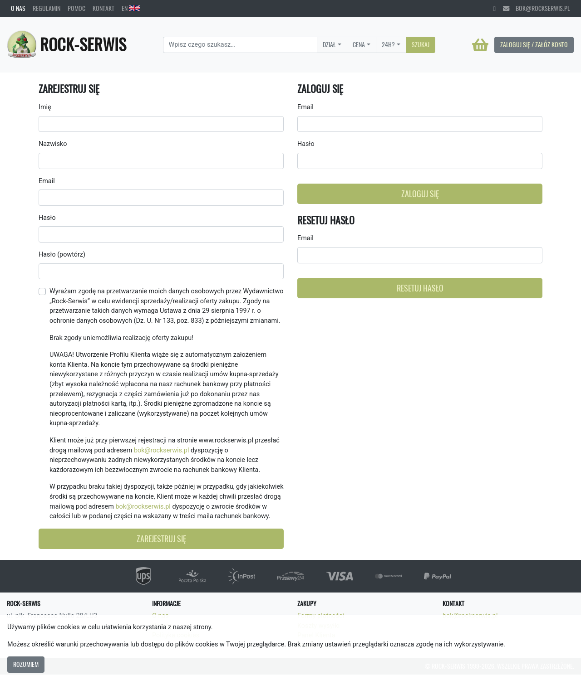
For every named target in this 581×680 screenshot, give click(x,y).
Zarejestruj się (161, 538)
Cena (359, 44)
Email (47, 181)
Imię (45, 107)
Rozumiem (26, 664)
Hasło (47, 218)
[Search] (240, 45)
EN (131, 8)
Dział (329, 44)
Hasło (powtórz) (62, 254)
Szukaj (420, 44)
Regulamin (46, 8)
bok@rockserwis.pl (536, 8)
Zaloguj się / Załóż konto (534, 44)
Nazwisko (53, 144)
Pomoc (76, 8)
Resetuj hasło (420, 288)
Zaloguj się (420, 193)
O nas (18, 8)
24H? (388, 44)
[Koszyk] (480, 45)
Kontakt (103, 8)
